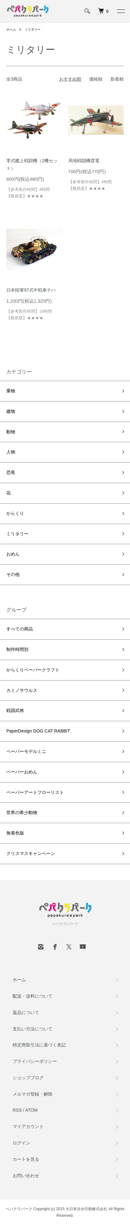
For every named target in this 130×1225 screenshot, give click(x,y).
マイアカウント (28, 1126)
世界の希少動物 (21, 812)
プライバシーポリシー (35, 1061)
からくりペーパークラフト (32, 669)
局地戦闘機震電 (83, 160)
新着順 (117, 79)
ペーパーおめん (21, 771)
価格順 (95, 79)
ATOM (31, 1110)
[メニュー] (120, 11)
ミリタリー (32, 29)
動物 (10, 431)
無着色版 (15, 832)
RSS (17, 1110)
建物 (10, 411)
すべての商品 (19, 628)
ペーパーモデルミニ (26, 751)
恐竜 (10, 472)
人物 (10, 451)
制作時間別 (17, 649)
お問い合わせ (26, 1175)
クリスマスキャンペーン (30, 853)
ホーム (11, 29)
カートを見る (26, 1159)
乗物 (10, 390)
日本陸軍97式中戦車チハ (31, 290)
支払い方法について (33, 1028)
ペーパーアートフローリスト (35, 792)
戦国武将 (15, 710)
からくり (15, 513)
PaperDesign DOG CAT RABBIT (38, 730)
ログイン (21, 1142)
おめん (13, 553)
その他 (13, 574)
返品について (26, 1012)
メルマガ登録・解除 (33, 1094)
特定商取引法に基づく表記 (39, 1044)
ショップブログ (28, 1077)
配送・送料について (33, 996)
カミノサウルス (21, 690)
